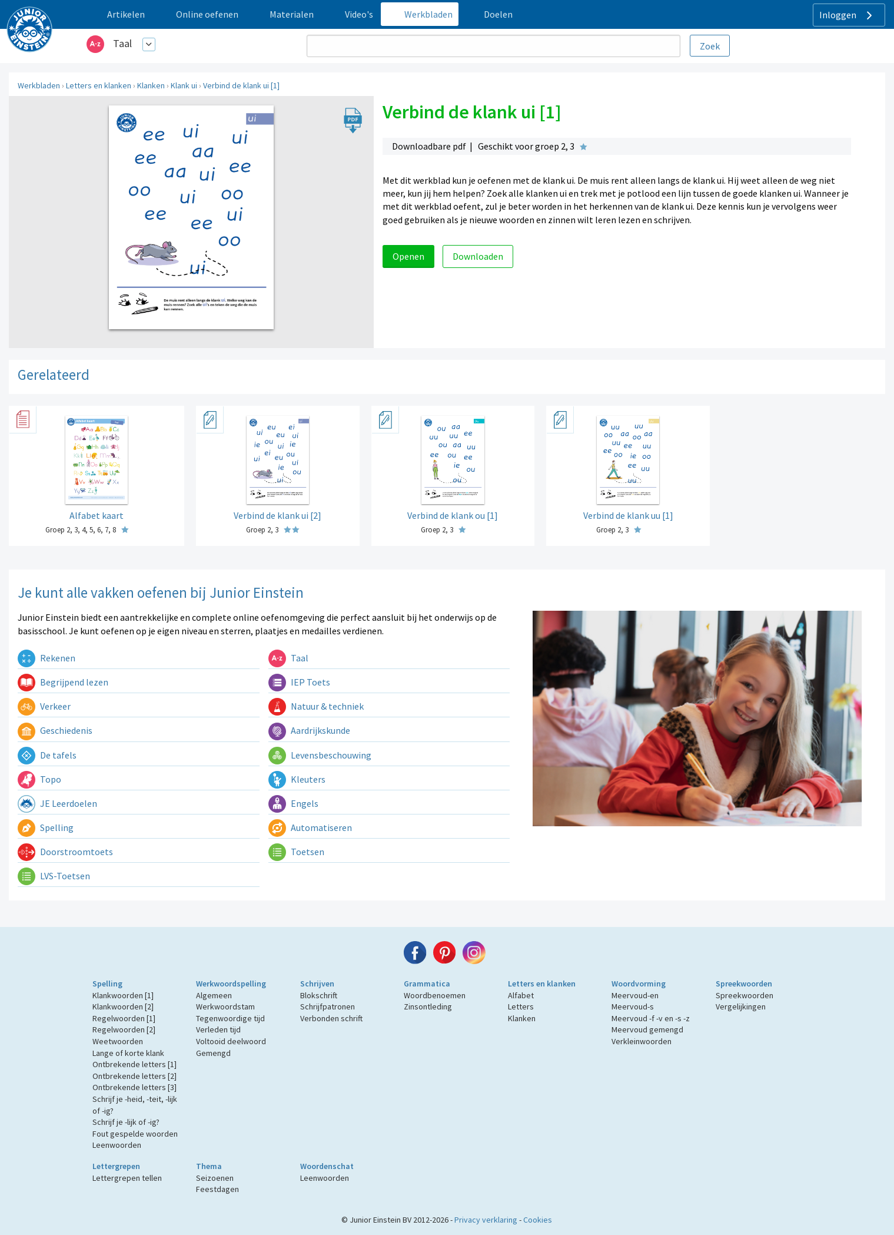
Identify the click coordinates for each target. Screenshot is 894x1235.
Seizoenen (215, 1178)
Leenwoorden (116, 1145)
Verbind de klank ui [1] (241, 85)
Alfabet (521, 995)
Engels (293, 803)
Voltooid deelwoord (231, 1041)
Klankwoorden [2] (123, 1006)
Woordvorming (638, 983)
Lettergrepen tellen (127, 1178)
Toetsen (296, 851)
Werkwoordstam (225, 1006)
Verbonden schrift (331, 1018)
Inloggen (847, 15)
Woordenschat (327, 1166)
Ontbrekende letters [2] (134, 1076)
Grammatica (427, 983)
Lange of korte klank (128, 1053)
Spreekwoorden (744, 983)
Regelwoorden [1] (123, 1018)
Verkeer (44, 706)
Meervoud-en (635, 995)
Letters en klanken (98, 85)
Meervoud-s (632, 1006)
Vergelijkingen (741, 1006)
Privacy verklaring (485, 1219)
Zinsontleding (428, 1006)
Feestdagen (217, 1189)
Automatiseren (310, 827)
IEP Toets (299, 682)
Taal (122, 43)
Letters (521, 1006)
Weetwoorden (117, 1041)
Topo (39, 779)
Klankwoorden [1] (123, 995)
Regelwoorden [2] (123, 1029)
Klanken (151, 85)
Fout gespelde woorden (135, 1133)
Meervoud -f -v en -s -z (650, 1018)
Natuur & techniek (316, 706)
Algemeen (214, 995)
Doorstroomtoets (65, 851)
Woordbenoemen (435, 995)
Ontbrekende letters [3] (134, 1087)
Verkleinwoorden (641, 1041)
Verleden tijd (218, 1029)
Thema (209, 1166)
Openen (408, 256)
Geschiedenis (55, 730)
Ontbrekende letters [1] (134, 1064)
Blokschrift (318, 995)
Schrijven (317, 983)
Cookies (537, 1219)
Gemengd (213, 1053)
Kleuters (296, 779)
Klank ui (184, 85)
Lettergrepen (116, 1166)
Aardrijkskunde (309, 730)
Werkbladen (39, 85)
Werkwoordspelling (231, 983)
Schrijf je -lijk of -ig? (125, 1122)
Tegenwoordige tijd (230, 1018)
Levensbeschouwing (319, 755)
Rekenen (46, 658)
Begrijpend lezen (63, 682)
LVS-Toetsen (54, 876)
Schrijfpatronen (327, 1006)
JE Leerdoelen (57, 803)
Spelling (46, 827)
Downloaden (478, 256)
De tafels (47, 755)
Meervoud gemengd (647, 1029)
